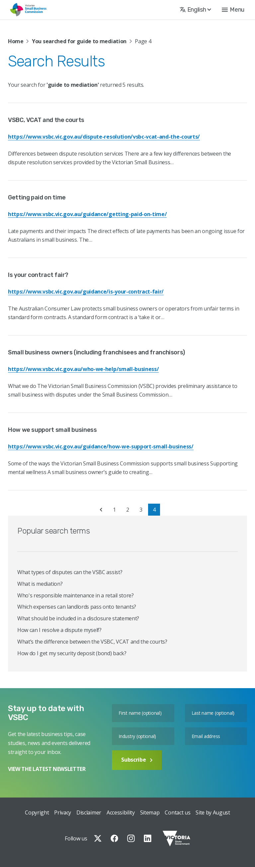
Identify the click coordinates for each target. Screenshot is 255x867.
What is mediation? (39, 583)
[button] (233, 9)
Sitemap (150, 812)
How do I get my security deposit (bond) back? (72, 653)
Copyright (37, 812)
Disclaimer (88, 812)
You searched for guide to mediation (79, 41)
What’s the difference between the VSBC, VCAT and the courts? (92, 641)
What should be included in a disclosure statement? (78, 618)
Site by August (213, 812)
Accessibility (121, 812)
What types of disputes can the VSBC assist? (69, 572)
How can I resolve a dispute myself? (59, 630)
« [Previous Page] (101, 510)
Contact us (177, 812)
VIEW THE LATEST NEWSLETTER (47, 769)
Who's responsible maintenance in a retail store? (75, 595)
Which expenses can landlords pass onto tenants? (76, 606)
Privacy (62, 812)
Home (16, 41)
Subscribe (136, 759)
